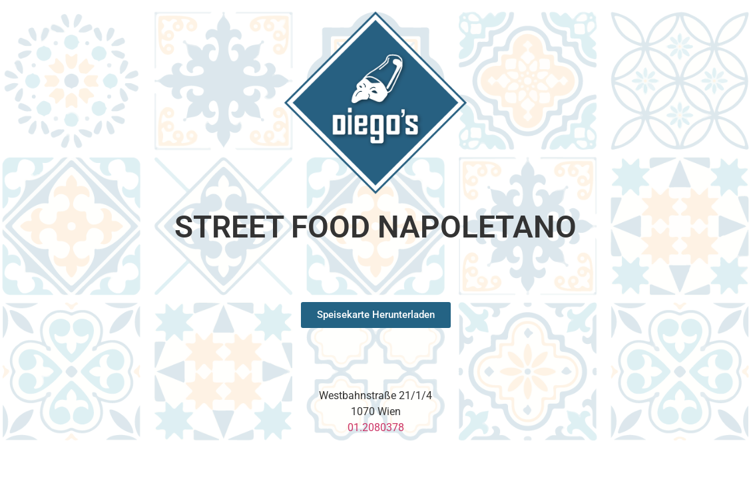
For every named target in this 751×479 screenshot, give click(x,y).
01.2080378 (376, 427)
